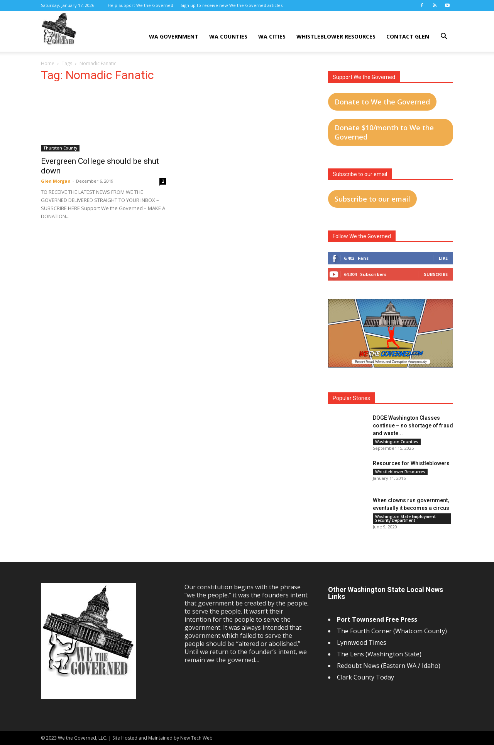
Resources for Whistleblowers (411, 463)
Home (47, 63)
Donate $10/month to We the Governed (384, 132)
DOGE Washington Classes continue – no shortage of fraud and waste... (413, 425)
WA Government (173, 36)
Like (443, 258)
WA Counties (228, 36)
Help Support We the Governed (140, 5)
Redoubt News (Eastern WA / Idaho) (388, 665)
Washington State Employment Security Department (405, 518)
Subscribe (436, 274)
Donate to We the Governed (382, 101)
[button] (444, 37)
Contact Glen (407, 36)
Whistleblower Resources (336, 36)
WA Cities (272, 36)
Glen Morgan (56, 181)
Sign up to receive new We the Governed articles (232, 5)
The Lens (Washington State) (379, 654)
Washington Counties (396, 441)
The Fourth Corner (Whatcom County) (392, 631)
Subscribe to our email (372, 198)
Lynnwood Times (362, 642)
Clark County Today (365, 677)
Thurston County (60, 148)
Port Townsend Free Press (377, 619)
